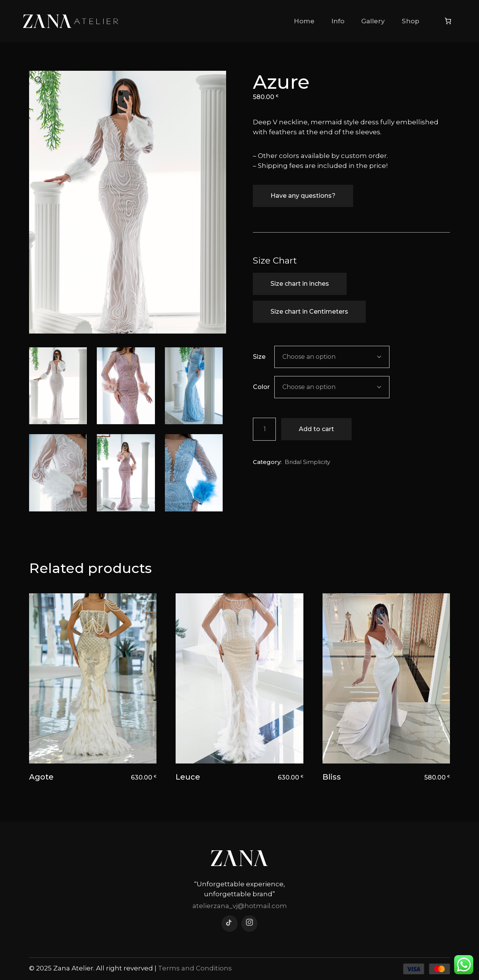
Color (261, 387)
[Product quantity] (264, 429)
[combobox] (331, 357)
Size (259, 356)
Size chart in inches (299, 283)
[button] (38, 80)
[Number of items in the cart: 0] (448, 21)
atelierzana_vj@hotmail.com (239, 906)
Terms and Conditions (195, 968)
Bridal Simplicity (307, 462)
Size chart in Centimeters (309, 311)
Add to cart (316, 429)
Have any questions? (303, 195)
